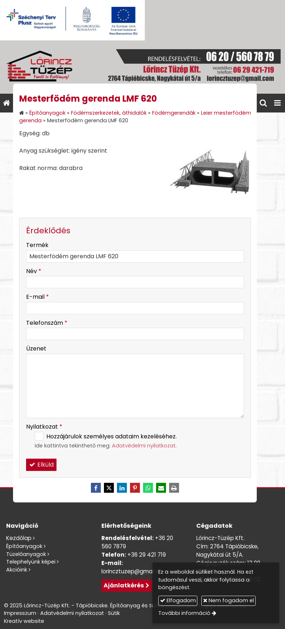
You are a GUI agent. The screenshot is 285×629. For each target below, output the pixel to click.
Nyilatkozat (44, 426)
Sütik (114, 613)
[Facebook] (96, 488)
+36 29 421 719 (146, 554)
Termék (37, 245)
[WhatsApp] (148, 488)
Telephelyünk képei (30, 561)
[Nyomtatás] (174, 488)
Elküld (41, 464)
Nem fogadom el (228, 600)
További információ (184, 613)
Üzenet (36, 348)
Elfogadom (178, 600)
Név (33, 271)
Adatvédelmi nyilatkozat (144, 445)
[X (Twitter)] (109, 488)
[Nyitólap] (142, 67)
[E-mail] (161, 488)
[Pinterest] (135, 488)
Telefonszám (46, 323)
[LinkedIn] (122, 488)
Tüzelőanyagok (26, 554)
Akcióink (16, 569)
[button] (277, 103)
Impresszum (20, 613)
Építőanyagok (24, 546)
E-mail (37, 297)
